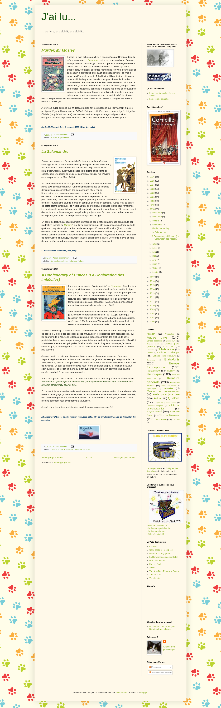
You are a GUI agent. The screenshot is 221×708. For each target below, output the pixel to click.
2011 (152, 301)
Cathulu (152, 546)
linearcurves (121, 692)
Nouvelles (168, 388)
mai (154, 256)
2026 (152, 177)
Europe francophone (59, 261)
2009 (152, 309)
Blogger (143, 692)
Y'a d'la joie (154, 578)
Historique (73, 261)
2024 (152, 185)
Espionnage (151, 360)
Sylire (152, 567)
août (154, 244)
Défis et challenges (168, 352)
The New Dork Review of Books (164, 571)
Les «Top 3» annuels (159, 99)
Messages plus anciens (125, 457)
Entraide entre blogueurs (164, 356)
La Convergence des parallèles (163, 557)
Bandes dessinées (154, 341)
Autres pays (157, 337)
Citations (150, 350)
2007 (152, 317)
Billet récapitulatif (156, 534)
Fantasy (171, 371)
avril (154, 260)
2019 (152, 205)
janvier (155, 272)
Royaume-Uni (63, 137)
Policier (54, 137)
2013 (152, 293)
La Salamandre (159, 232)
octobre (156, 221)
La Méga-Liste (153, 468)
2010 (152, 305)
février (155, 268)
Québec (174, 398)
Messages (155, 667)
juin (154, 252)
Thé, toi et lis (155, 574)
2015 (152, 285)
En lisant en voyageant (159, 553)
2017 (152, 277)
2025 (152, 181)
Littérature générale (82, 449)
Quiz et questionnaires (166, 403)
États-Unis (68, 449)
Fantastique (153, 370)
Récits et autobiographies (163, 407)
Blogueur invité (153, 344)
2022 (152, 193)
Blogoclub (116, 286)
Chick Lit (168, 346)
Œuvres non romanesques (163, 391)
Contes (150, 353)
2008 (152, 313)
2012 (152, 297)
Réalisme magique (155, 406)
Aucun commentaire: (62, 258)
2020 (152, 201)
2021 (152, 197)
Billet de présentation (157, 525)
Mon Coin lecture (157, 560)
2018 (152, 209)
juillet (155, 248)
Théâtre (176, 419)
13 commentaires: (60, 446)
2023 (152, 189)
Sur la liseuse (169, 415)
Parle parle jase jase (166, 394)
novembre (157, 216)
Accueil (88, 457)
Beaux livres (171, 341)
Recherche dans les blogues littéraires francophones (162, 627)
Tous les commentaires (160, 672)
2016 (152, 281)
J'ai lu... (58, 16)
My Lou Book (155, 564)
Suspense (160, 419)
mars (155, 264)
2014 (152, 289)
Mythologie (151, 388)
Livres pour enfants (168, 386)
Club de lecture (57, 449)
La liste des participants (159, 528)
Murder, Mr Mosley (160, 228)
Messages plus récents (53, 457)
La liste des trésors (156, 531)
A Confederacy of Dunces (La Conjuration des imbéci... (165, 237)
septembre (157, 225)
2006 (152, 321)
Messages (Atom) (62, 462)
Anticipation (169, 334)
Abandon (151, 334)
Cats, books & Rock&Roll (160, 550)
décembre (157, 212)
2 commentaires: (61, 134)
